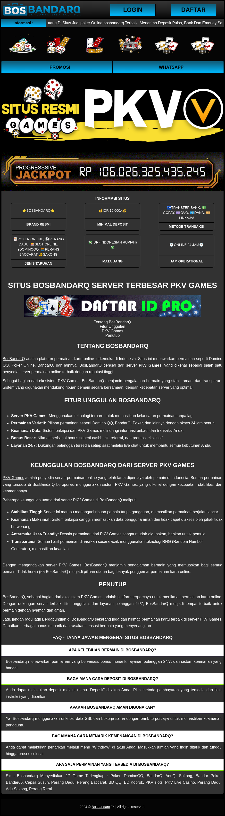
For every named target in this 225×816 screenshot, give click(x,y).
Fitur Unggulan (112, 326)
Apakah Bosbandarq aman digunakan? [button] (112, 707)
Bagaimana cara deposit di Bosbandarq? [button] (112, 679)
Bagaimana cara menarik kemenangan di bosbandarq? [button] (112, 736)
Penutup (112, 335)
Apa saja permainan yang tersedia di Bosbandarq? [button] (112, 764)
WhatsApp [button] (171, 67)
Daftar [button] (193, 9)
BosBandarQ (14, 359)
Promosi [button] (60, 67)
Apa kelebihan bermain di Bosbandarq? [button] (112, 650)
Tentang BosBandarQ (112, 322)
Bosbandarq (101, 807)
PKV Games (112, 331)
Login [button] (132, 9)
